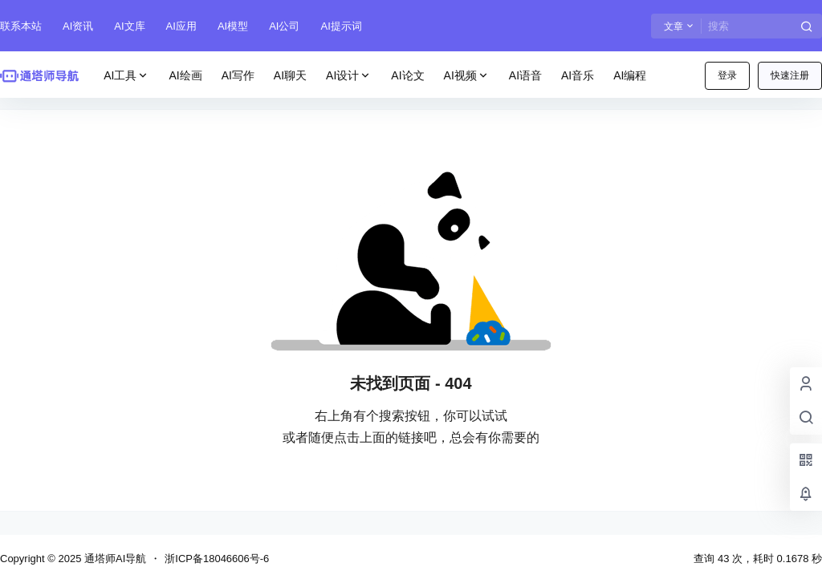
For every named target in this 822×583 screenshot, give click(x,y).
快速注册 (790, 75)
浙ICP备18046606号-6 (217, 559)
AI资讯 (78, 26)
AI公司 (284, 26)
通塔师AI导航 (113, 559)
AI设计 (349, 76)
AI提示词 (340, 26)
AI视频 (467, 76)
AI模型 (233, 26)
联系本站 (21, 26)
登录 (727, 75)
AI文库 (129, 26)
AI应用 (181, 26)
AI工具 (126, 76)
